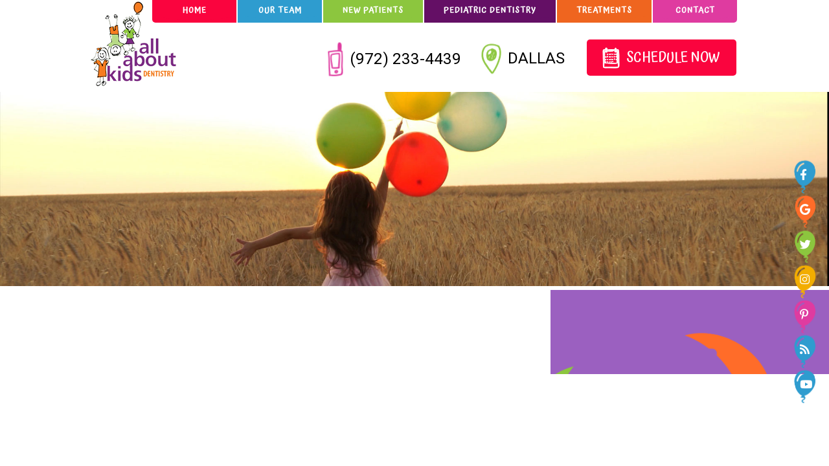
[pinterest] (807, 313)
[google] (807, 208)
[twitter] (807, 243)
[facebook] (807, 173)
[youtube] (807, 383)
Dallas (524, 59)
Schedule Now (661, 58)
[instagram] (807, 278)
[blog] (807, 348)
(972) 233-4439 (395, 58)
